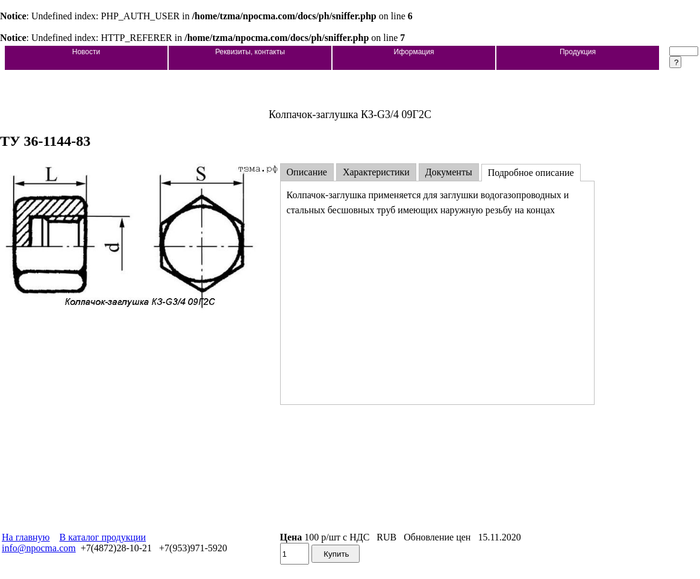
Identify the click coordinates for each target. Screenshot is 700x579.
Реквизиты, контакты (250, 52)
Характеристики (376, 172)
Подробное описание (531, 172)
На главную (26, 537)
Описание (307, 172)
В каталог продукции (103, 537)
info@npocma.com (39, 548)
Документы (448, 172)
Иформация (414, 52)
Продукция (578, 52)
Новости (86, 52)
